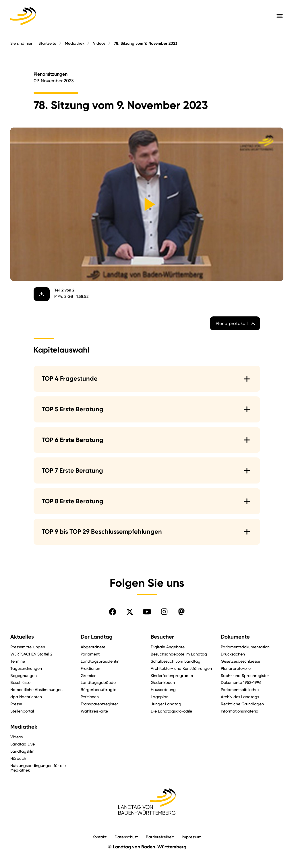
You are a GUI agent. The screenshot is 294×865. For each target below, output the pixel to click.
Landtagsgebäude (98, 682)
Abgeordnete (93, 646)
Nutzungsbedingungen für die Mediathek (38, 768)
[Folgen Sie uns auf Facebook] (112, 611)
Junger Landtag (166, 703)
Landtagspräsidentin (100, 661)
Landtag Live (22, 743)
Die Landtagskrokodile (171, 711)
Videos (99, 43)
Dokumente (235, 637)
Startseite (47, 43)
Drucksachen (233, 653)
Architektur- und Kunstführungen (181, 668)
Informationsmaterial (240, 711)
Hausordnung (163, 689)
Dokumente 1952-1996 (241, 682)
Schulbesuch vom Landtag (175, 661)
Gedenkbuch (163, 682)
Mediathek (74, 43)
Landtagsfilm (22, 751)
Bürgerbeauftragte (98, 689)
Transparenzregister (99, 703)
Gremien (88, 675)
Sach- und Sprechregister (245, 675)
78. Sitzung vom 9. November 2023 (145, 43)
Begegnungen (23, 675)
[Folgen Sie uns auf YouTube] (147, 611)
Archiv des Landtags (240, 696)
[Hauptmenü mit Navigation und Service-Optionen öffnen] (279, 16)
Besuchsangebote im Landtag (179, 653)
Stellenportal (22, 711)
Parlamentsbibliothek (240, 689)
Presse (16, 703)
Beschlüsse (20, 682)
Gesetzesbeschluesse (240, 661)
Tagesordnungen (26, 668)
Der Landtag (97, 637)
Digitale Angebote (168, 646)
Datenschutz (126, 836)
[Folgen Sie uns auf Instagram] (164, 611)
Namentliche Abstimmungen (36, 689)
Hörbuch (18, 758)
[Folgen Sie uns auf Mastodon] (181, 611)
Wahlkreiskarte (94, 711)
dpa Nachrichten (26, 696)
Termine (17, 661)
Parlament (90, 653)
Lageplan (160, 696)
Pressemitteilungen (27, 646)
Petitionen (90, 696)
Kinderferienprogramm (172, 675)
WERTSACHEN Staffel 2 (31, 653)
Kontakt (99, 836)
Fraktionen (90, 668)
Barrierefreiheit (160, 836)
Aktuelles (22, 637)
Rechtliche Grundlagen (242, 703)
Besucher (162, 637)
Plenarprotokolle (236, 668)
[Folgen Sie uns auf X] (129, 611)
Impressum (192, 836)
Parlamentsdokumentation (245, 646)
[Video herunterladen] (42, 294)
